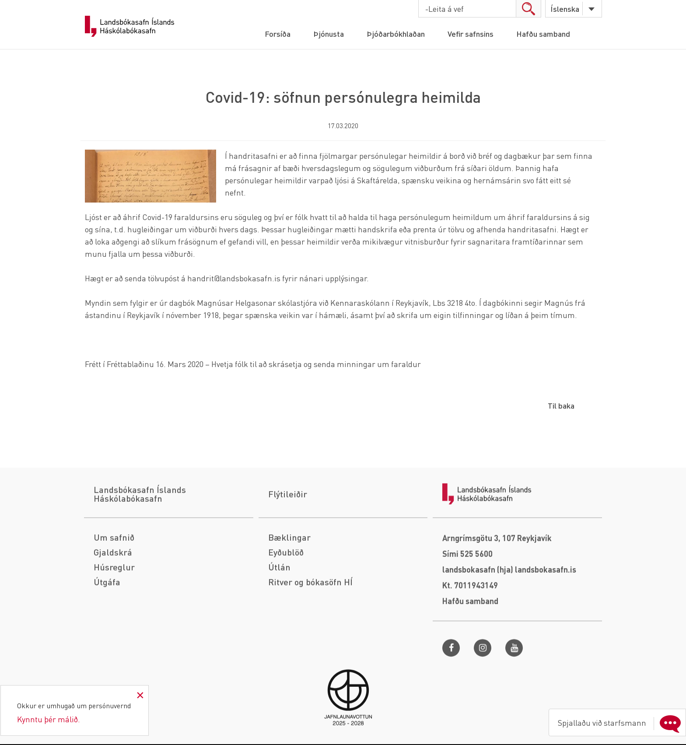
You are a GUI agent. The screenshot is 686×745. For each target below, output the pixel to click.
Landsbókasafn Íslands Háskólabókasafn (129, 26)
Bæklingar (289, 595)
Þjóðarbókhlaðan (396, 33)
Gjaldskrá (113, 610)
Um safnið (114, 595)
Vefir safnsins (471, 33)
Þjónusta (328, 33)
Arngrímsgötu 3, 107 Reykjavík (497, 596)
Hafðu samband (543, 33)
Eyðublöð (286, 610)
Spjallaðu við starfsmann (621, 722)
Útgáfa (107, 639)
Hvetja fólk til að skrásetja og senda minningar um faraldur (316, 364)
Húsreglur (114, 624)
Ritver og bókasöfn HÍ (310, 639)
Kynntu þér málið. (48, 719)
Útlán (279, 624)
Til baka (561, 405)
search (528, 8)
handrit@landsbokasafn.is (233, 278)
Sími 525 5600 (467, 611)
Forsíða (277, 33)
